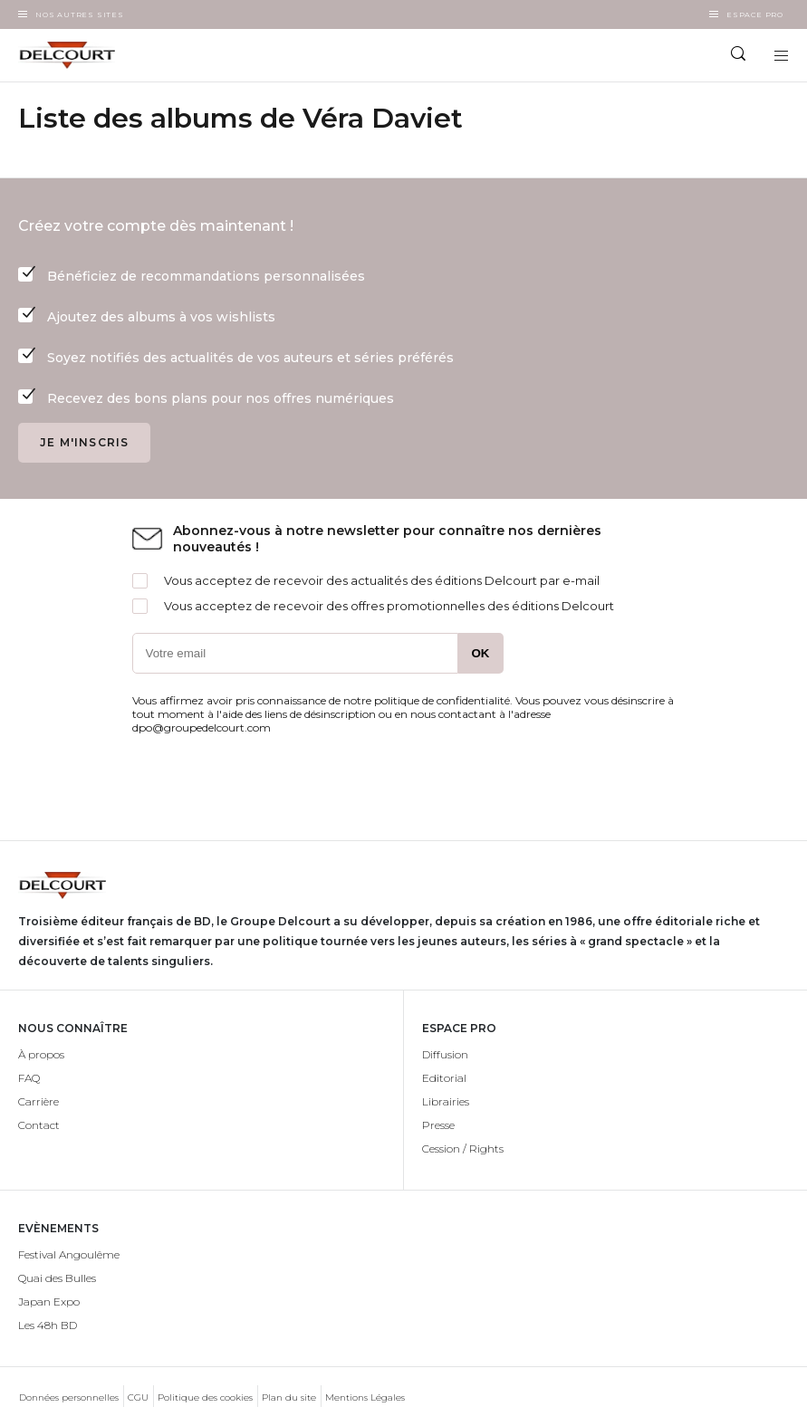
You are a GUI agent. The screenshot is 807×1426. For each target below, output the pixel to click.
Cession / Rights (463, 1148)
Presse (438, 1125)
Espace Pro (754, 14)
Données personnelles (69, 1397)
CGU (138, 1397)
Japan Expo (49, 1301)
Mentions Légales (365, 1397)
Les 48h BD (47, 1325)
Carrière (38, 1101)
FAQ (29, 1078)
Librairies (445, 1101)
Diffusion (445, 1054)
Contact (39, 1125)
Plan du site (289, 1397)
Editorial (444, 1078)
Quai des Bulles (57, 1278)
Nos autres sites (79, 14)
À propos (41, 1054)
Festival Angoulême (69, 1254)
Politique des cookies (205, 1397)
